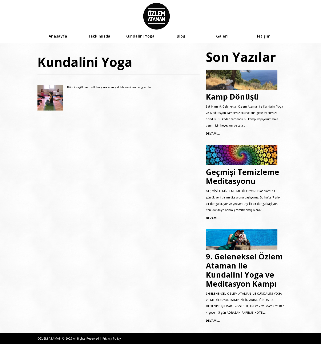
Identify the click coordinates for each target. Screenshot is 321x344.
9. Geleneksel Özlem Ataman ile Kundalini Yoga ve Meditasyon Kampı (244, 270)
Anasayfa (58, 36)
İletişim (263, 36)
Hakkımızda (99, 36)
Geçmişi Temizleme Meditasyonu (242, 176)
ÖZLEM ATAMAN (49, 338)
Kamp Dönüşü (232, 97)
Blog (181, 36)
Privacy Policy (111, 338)
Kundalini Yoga (140, 36)
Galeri (222, 36)
